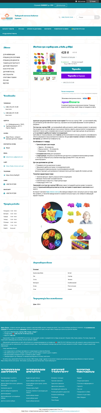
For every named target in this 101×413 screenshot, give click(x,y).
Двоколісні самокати (57, 386)
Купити (76, 69)
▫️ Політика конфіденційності (85, 383)
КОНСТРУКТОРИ (8, 69)
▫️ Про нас (79, 389)
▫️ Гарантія (79, 386)
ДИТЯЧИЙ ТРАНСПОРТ (10, 66)
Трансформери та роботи (8, 378)
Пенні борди (55, 400)
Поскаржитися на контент (56, 411)
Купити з (76, 76)
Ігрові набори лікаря (32, 395)
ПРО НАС (6, 80)
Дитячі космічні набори (8, 401)
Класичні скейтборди (57, 394)
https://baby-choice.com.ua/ (15, 166)
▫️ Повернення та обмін (83, 392)
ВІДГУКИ (6, 83)
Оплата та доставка (34, 29)
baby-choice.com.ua (53, 192)
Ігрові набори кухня (32, 398)
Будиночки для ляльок (33, 378)
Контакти (47, 29)
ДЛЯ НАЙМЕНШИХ (9, 54)
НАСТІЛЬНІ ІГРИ (8, 74)
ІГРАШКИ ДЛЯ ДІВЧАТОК (11, 60)
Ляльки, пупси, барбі (32, 388)
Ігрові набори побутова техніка (35, 380)
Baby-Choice (5, 327)
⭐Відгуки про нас (78, 29)
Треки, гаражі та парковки (9, 380)
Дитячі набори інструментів (9, 391)
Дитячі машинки (6, 393)
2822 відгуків (81, 1)
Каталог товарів (8, 29)
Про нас (21, 29)
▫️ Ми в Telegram (81, 397)
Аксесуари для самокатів (59, 389)
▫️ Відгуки (79, 378)
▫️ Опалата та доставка (83, 394)
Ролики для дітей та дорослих (60, 392)
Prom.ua (60, 409)
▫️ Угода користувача (83, 380)
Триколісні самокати (57, 383)
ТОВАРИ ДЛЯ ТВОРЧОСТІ (11, 63)
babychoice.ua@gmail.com (14, 157)
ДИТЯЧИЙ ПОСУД (8, 72)
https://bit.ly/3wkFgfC (13, 175)
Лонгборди (54, 397)
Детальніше (60, 5)
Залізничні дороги (6, 388)
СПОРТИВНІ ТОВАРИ (9, 77)
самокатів (23, 329)
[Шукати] (97, 17)
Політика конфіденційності (72, 411)
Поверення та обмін (61, 29)
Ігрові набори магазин (32, 401)
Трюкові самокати (57, 380)
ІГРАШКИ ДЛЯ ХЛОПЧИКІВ (11, 57)
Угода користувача (9, 33)
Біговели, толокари (57, 378)
